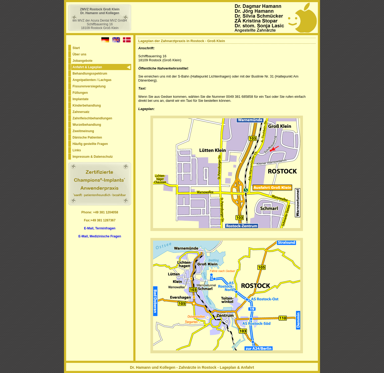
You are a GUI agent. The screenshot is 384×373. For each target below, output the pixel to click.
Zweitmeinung (83, 131)
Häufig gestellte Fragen (90, 144)
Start (76, 48)
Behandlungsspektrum (90, 73)
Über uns (79, 54)
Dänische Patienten (87, 137)
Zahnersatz (81, 112)
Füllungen (80, 93)
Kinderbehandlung (87, 105)
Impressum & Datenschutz (93, 157)
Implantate (81, 99)
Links (77, 150)
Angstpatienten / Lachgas (92, 80)
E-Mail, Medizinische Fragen (99, 236)
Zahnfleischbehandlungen (92, 118)
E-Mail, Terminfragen (99, 228)
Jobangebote (83, 61)
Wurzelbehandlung (87, 125)
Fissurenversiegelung (89, 86)
